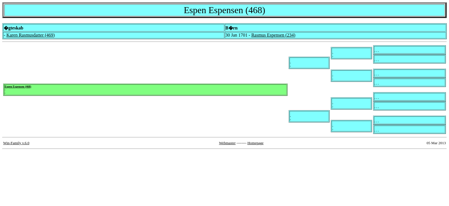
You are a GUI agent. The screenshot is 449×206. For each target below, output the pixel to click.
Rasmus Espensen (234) (273, 35)
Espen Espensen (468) (18, 86)
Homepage (255, 143)
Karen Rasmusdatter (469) (30, 35)
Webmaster (227, 143)
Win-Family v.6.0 (16, 143)
